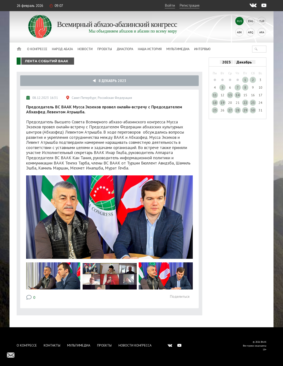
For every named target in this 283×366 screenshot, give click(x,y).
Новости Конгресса (134, 345)
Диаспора (125, 49)
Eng (250, 21)
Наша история (150, 49)
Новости (85, 49)
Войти (170, 5)
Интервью (202, 49)
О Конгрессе (37, 49)
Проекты (104, 49)
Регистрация (189, 5)
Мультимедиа (177, 49)
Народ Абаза (62, 49)
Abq (250, 32)
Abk (239, 32)
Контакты (52, 345)
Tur (261, 21)
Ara (261, 32)
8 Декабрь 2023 (109, 80)
